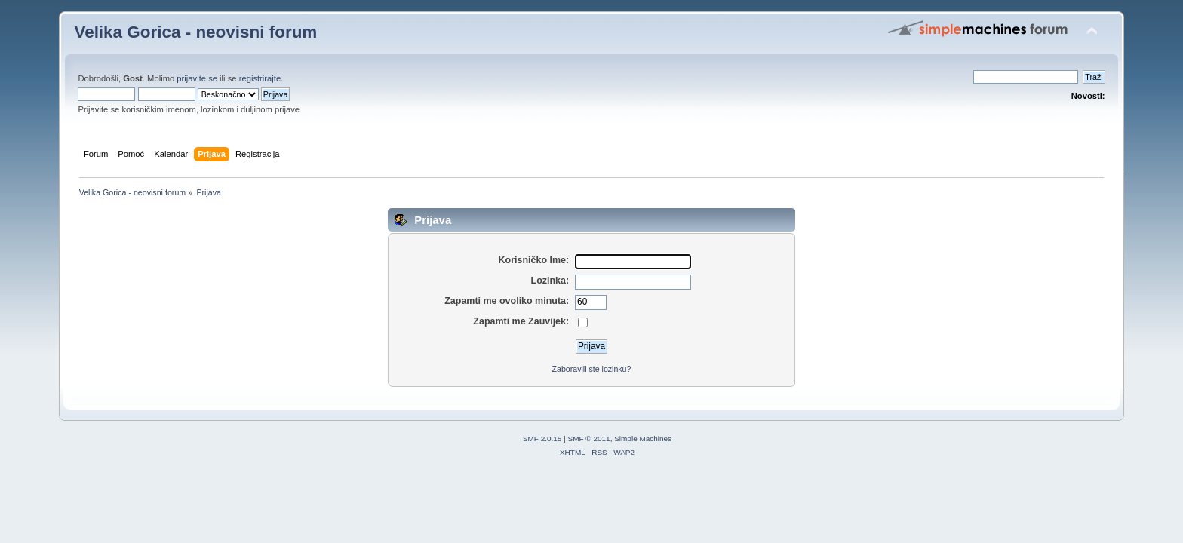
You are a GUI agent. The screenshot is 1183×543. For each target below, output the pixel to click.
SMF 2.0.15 (542, 438)
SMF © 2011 (589, 438)
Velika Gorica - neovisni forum (195, 32)
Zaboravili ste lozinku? (591, 368)
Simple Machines (642, 438)
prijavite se (197, 78)
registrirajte (260, 78)
